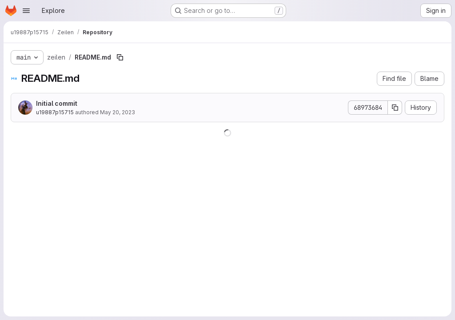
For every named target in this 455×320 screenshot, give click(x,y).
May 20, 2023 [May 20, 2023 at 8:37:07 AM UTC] (117, 112)
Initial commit (56, 103)
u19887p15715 (55, 112)
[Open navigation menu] (26, 11)
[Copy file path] (120, 57)
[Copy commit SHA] (395, 107)
